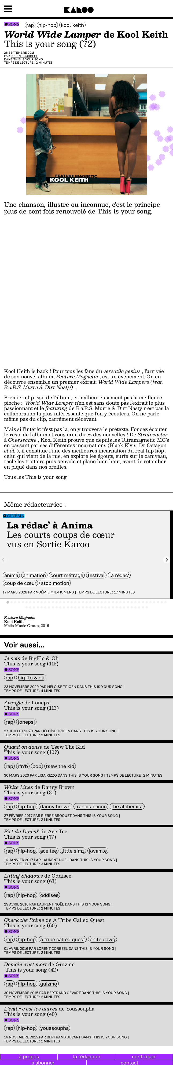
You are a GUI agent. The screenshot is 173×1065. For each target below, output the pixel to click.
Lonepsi (26, 722)
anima (11, 575)
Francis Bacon (91, 806)
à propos (29, 1056)
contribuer (144, 1056)
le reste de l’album (26, 434)
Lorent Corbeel (24, 55)
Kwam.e (98, 851)
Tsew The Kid (60, 766)
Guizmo (48, 984)
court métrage (66, 575)
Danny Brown (55, 806)
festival (96, 575)
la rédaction (86, 1056)
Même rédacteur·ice (33, 504)
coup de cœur (20, 583)
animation (34, 575)
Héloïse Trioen (61, 686)
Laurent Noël (55, 860)
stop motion (55, 583)
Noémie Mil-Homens (55, 592)
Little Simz (72, 851)
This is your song (28, 59)
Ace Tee (48, 851)
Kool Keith (72, 25)
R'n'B (23, 766)
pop (36, 766)
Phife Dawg (102, 939)
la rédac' (119, 575)
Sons (13, 24)
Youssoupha (54, 1028)
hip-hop (47, 25)
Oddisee (49, 895)
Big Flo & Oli (31, 677)
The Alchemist (127, 806)
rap (30, 25)
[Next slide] (166, 559)
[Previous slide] (3, 559)
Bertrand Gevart (64, 993)
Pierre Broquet (56, 815)
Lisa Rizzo (47, 775)
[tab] (7, 602)
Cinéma (15, 516)
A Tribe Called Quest (62, 939)
